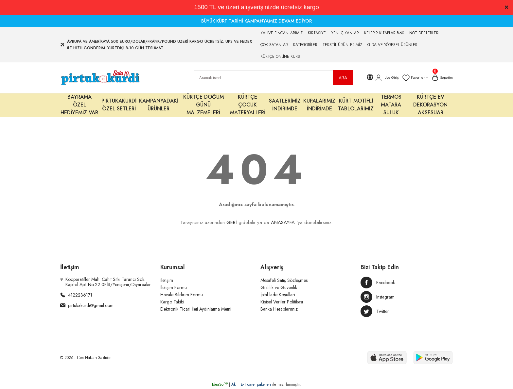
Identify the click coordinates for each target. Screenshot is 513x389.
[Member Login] (384, 78)
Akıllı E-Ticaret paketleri (251, 384)
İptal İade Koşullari (277, 294)
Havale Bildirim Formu (181, 294)
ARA (343, 77)
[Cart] (441, 78)
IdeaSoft (220, 384)
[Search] (273, 77)
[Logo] (100, 77)
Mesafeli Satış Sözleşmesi (284, 280)
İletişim (166, 280)
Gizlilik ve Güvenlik (278, 287)
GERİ (231, 222)
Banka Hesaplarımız (279, 309)
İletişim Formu (173, 287)
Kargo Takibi (172, 302)
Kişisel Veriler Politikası (281, 302)
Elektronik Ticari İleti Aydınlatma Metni (195, 309)
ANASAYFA (283, 222)
